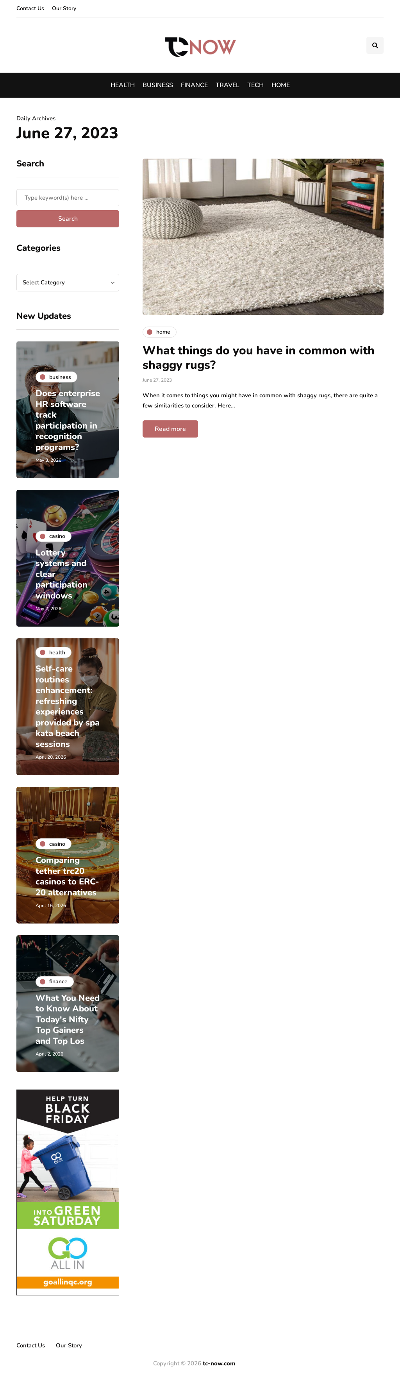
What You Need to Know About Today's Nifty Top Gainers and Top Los (65, 1014)
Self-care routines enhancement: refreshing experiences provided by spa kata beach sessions (66, 706)
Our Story (64, 8)
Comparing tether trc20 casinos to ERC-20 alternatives (68, 876)
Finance (194, 85)
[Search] (67, 197)
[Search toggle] (375, 45)
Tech (255, 85)
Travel (227, 85)
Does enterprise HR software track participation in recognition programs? (67, 420)
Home (280, 85)
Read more (170, 429)
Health (123, 85)
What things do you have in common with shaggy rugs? (259, 358)
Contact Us (30, 8)
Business (158, 85)
